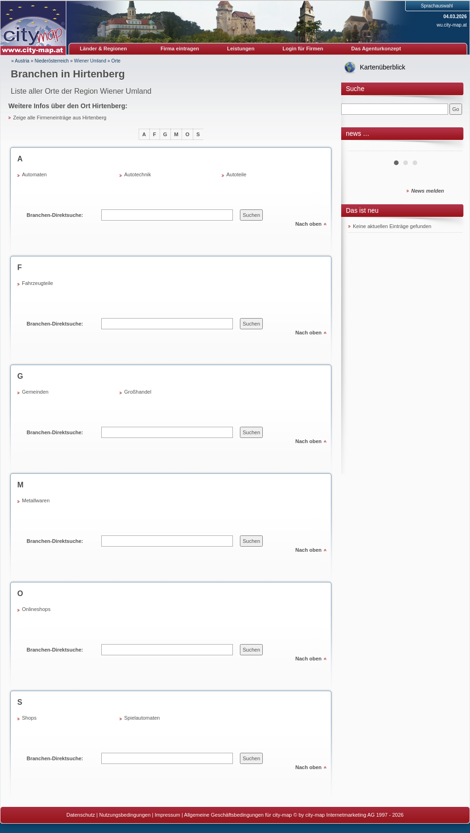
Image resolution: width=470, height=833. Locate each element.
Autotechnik (137, 174)
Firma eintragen (180, 48)
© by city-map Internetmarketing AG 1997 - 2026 (349, 815)
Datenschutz (80, 815)
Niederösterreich (52, 60)
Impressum (167, 815)
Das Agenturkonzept (376, 48)
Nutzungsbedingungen (124, 815)
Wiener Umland (90, 60)
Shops (29, 718)
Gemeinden (35, 392)
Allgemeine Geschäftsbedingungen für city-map (238, 815)
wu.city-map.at (452, 25)
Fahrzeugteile (37, 283)
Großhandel (137, 392)
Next (450, 147)
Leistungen (241, 48)
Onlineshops (36, 609)
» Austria (20, 60)
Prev (360, 147)
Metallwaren (35, 500)
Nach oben (308, 224)
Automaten (34, 174)
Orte (116, 60)
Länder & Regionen (103, 48)
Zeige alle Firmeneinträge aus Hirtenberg (59, 117)
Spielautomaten (142, 718)
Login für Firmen (302, 48)
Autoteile (236, 174)
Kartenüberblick (382, 67)
